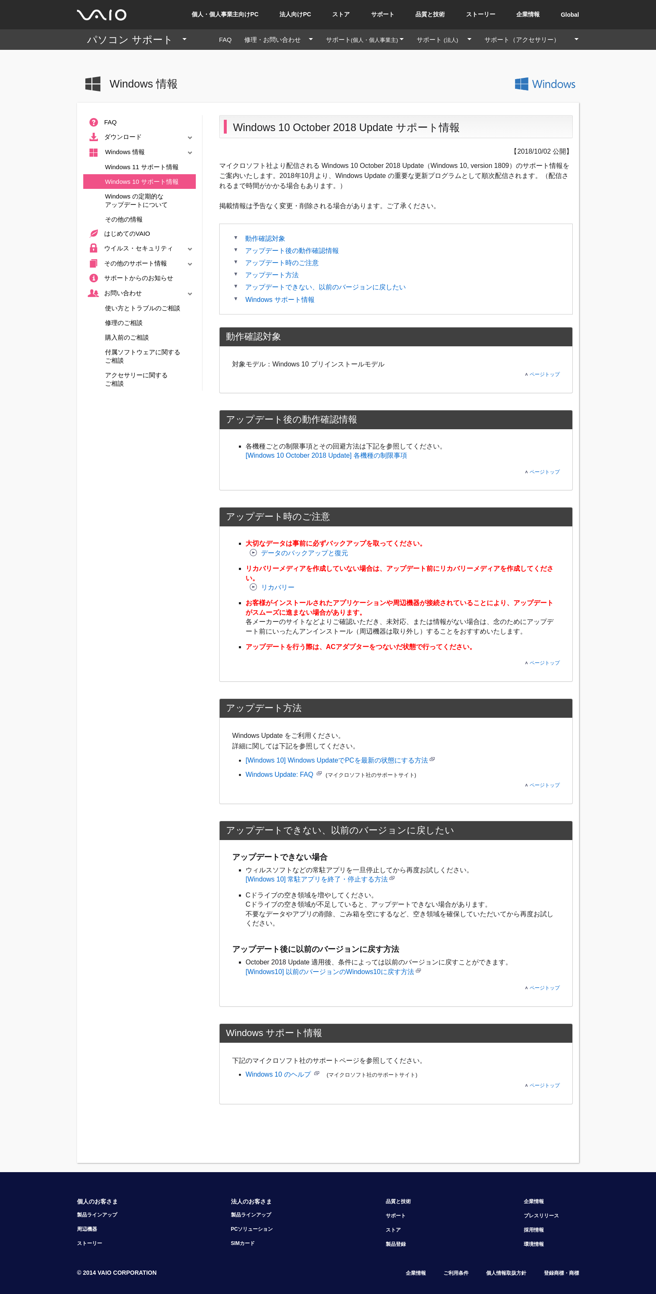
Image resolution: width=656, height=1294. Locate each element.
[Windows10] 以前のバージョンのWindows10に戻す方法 (330, 971)
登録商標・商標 (561, 1273)
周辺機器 (87, 1229)
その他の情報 (124, 219)
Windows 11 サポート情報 (142, 166)
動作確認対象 (265, 238)
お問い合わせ (141, 293)
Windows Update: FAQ (280, 774)
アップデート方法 (272, 274)
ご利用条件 (456, 1273)
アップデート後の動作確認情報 (292, 250)
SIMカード (243, 1243)
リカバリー (272, 587)
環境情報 (534, 1244)
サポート (383, 14)
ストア (341, 14)
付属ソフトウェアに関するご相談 (142, 356)
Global (570, 14)
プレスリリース (541, 1216)
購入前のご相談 (127, 337)
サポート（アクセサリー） (528, 39)
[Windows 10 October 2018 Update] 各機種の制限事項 (326, 455)
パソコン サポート (140, 39)
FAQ (228, 39)
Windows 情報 (141, 153)
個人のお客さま (97, 1201)
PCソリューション (252, 1229)
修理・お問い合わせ (282, 39)
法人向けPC (295, 14)
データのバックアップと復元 (299, 553)
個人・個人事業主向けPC (225, 14)
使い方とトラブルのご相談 (142, 308)
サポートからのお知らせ (129, 278)
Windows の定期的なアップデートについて (136, 200)
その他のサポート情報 (141, 264)
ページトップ (542, 374)
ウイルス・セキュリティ (141, 248)
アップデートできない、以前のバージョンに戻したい (325, 287)
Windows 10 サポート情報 (142, 181)
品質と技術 (430, 14)
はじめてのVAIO (118, 234)
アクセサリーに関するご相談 (136, 379)
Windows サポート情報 (279, 299)
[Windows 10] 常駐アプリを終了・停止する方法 (317, 879)
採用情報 (534, 1230)
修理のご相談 (124, 322)
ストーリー (480, 14)
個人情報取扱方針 (506, 1273)
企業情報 (528, 14)
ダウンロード (141, 137)
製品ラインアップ (97, 1215)
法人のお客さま (251, 1201)
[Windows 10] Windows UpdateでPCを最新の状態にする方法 (340, 760)
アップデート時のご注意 (282, 262)
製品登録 (396, 1244)
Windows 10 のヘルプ (279, 1074)
